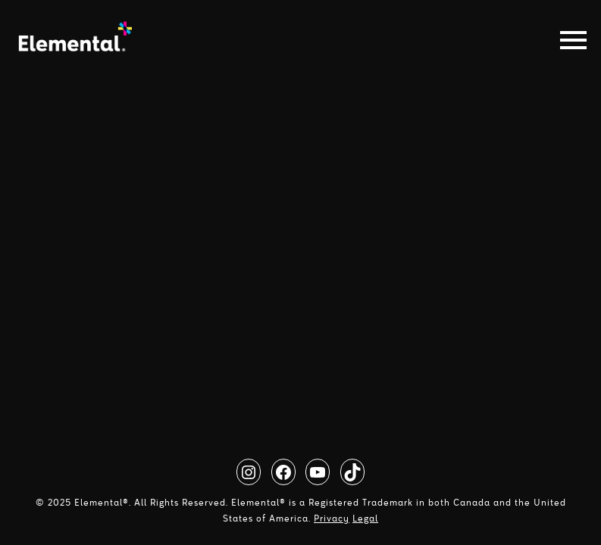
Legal (365, 518)
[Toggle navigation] (569, 40)
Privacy (331, 518)
